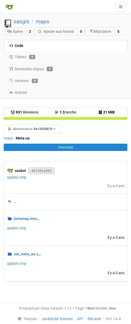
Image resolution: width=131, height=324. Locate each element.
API (80, 319)
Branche (65, 112)
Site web (94, 319)
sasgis (21, 21)
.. (15, 202)
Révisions (24, 112)
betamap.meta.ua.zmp (33, 219)
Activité (18, 92)
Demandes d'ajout (31, 69)
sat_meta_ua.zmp (28, 254)
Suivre (15, 31)
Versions (23, 81)
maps (42, 21)
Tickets (22, 57)
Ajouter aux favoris (55, 31)
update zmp (16, 177)
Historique (65, 147)
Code (16, 46)
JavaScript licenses (57, 319)
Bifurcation (100, 31)
